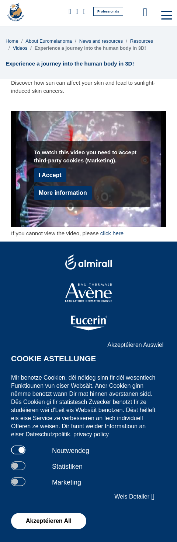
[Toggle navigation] (166, 15)
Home (12, 41)
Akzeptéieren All (49, 521)
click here (112, 233)
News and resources (101, 41)
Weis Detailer (134, 496)
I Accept (50, 175)
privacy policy (91, 434)
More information (63, 193)
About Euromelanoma (48, 41)
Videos (20, 48)
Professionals (108, 11)
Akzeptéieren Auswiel (135, 345)
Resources (141, 41)
